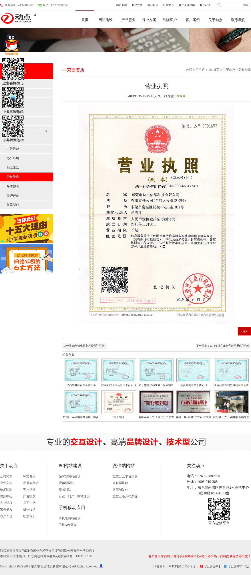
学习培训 (152, 5)
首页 (216, 69)
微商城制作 (120, 489)
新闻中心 (168, 5)
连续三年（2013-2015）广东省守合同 (193, 418)
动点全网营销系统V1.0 (193, 385)
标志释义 (13, 93)
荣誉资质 (13, 176)
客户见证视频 (187, 5)
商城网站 (65, 489)
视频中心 (13, 139)
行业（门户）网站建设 (74, 496)
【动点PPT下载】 (239, 566)
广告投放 (13, 149)
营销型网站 (66, 483)
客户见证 (13, 130)
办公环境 (13, 158)
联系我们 (13, 204)
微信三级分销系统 (125, 496)
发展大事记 (14, 111)
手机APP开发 (68, 525)
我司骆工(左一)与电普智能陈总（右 (231, 418)
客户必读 (121, 5)
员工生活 (13, 167)
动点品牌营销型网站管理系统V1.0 (231, 386)
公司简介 (13, 83)
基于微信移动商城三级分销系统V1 (156, 386)
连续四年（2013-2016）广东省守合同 (156, 418)
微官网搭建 (120, 483)
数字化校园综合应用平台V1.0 (118, 385)
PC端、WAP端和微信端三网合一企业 (81, 418)
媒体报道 (13, 186)
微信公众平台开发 (125, 476)
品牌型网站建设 (69, 476)
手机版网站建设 (69, 518)
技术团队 (13, 121)
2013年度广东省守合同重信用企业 (230, 345)
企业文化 (13, 102)
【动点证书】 (212, 566)
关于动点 (229, 69)
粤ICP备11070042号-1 (183, 566)
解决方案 (137, 5)
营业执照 (118, 417)
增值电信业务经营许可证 (89, 345)
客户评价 (205, 5)
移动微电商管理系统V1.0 (81, 385)
